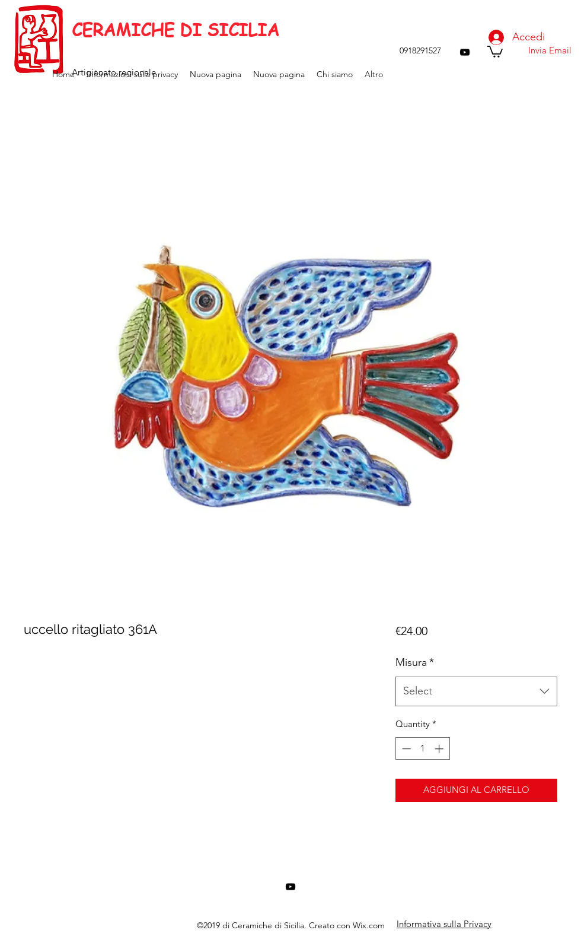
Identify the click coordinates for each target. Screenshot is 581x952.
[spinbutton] (422, 749)
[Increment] (440, 749)
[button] (495, 51)
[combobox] (476, 691)
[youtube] (465, 52)
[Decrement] (405, 749)
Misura (414, 662)
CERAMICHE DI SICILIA (175, 29)
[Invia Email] (550, 50)
